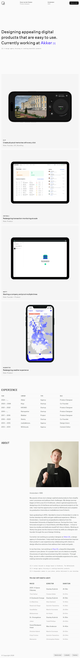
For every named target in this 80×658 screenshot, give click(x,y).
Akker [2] (67, 537)
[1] (48, 43)
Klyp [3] (55, 549)
